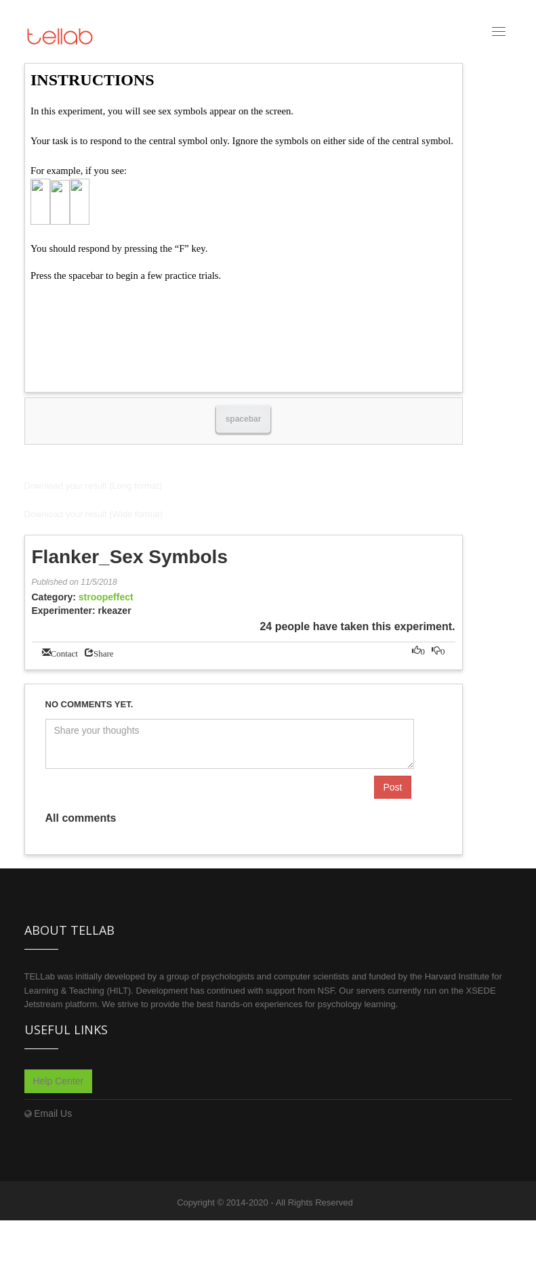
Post (392, 787)
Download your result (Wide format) (93, 514)
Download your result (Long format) (93, 486)
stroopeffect (106, 597)
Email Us (53, 1113)
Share (104, 652)
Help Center (58, 1081)
